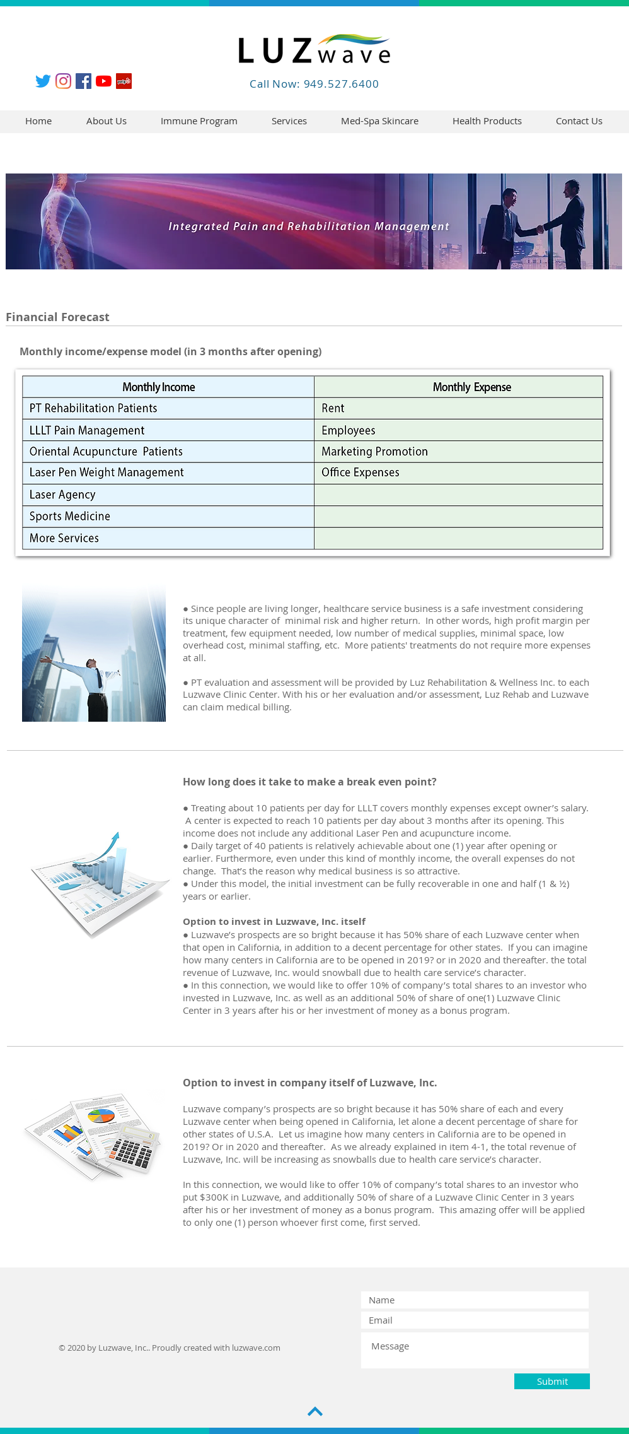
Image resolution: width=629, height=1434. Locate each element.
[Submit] (552, 1381)
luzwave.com (256, 1347)
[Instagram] (63, 81)
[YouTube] (104, 81)
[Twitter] (43, 81)
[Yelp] (124, 81)
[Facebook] (83, 81)
